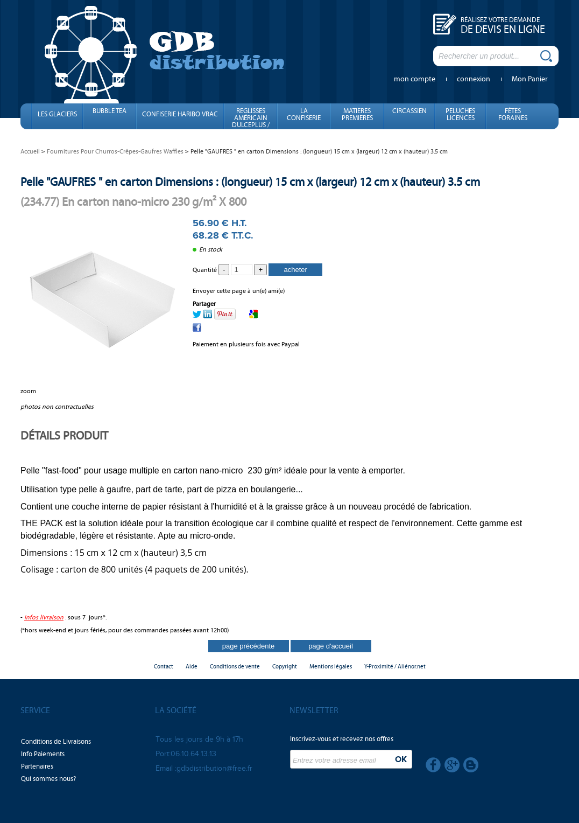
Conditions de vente (235, 666)
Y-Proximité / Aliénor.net (395, 666)
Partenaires (37, 766)
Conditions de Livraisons (56, 741)
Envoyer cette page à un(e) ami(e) (239, 291)
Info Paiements (43, 754)
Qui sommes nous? (48, 779)
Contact (163, 666)
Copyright (284, 666)
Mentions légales (330, 666)
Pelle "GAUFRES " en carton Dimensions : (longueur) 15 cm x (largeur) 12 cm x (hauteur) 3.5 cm (250, 182)
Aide (191, 666)
